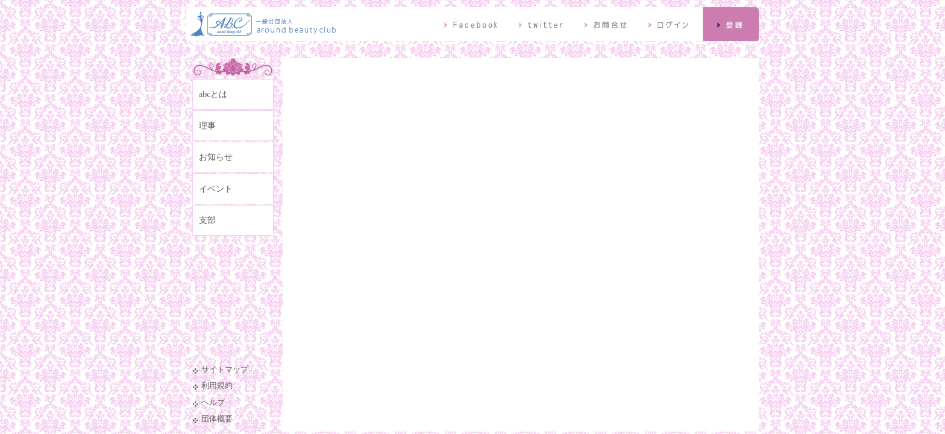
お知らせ (216, 157)
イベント (216, 188)
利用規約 (217, 386)
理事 (207, 125)
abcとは (213, 94)
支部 (207, 220)
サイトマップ (224, 369)
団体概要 (217, 419)
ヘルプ (213, 402)
